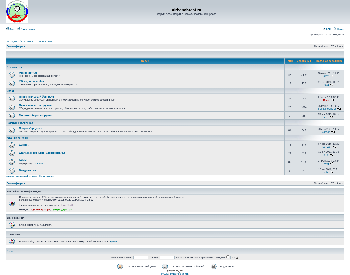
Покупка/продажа (30, 128)
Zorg (326, 85)
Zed (326, 117)
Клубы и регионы (17, 138)
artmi (326, 154)
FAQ (327, 29)
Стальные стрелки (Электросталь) (42, 152)
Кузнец (114, 241)
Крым (23, 159)
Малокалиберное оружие (35, 115)
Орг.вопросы (15, 67)
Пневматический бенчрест (36, 96)
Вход (10, 29)
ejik (326, 172)
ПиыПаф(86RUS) (326, 108)
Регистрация (26, 29)
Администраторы (40, 209)
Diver (326, 100)
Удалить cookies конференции (21, 176)
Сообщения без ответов (19, 41)
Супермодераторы (62, 209)
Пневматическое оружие (35, 105)
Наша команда (46, 176)
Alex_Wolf (326, 146)
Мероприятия (28, 72)
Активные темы (43, 41)
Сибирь (24, 144)
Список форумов (16, 46)
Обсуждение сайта (31, 81)
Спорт (10, 91)
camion (326, 132)
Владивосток (27, 170)
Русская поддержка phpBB (175, 274)
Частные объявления (20, 122)
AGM (326, 76)
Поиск (339, 29)
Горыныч (39, 163)
